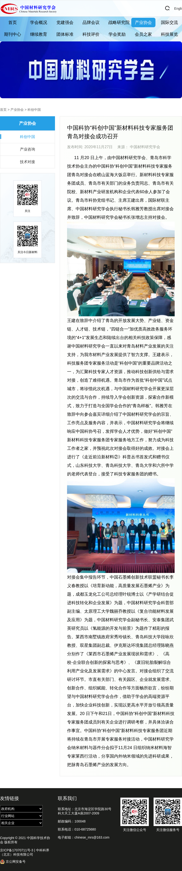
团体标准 (64, 34)
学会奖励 (117, 34)
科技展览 (169, 34)
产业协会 (143, 22)
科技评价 (91, 34)
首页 (12, 22)
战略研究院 (119, 22)
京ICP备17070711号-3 (16, 850)
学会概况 (38, 22)
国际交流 (169, 22)
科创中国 (34, 110)
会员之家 (143, 34)
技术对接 (27, 162)
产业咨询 (27, 149)
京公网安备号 (13, 861)
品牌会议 (91, 22)
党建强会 (64, 22)
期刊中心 (12, 34)
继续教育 (38, 34)
